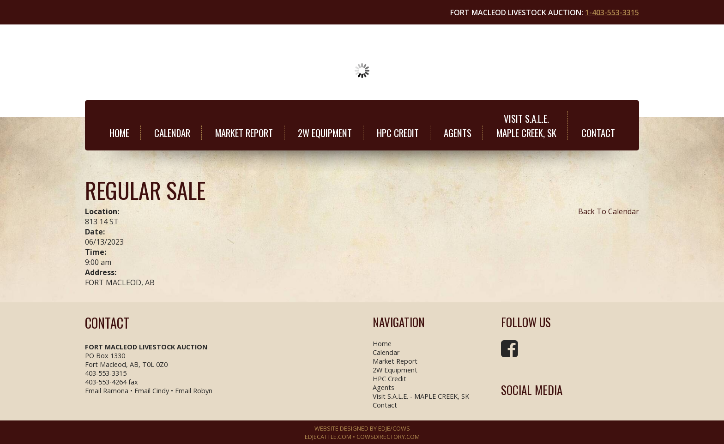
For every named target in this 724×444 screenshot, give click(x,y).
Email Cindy (151, 390)
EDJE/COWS (394, 428)
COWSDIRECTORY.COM (388, 436)
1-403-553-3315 (612, 12)
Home (119, 133)
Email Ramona (106, 390)
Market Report (244, 133)
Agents (457, 133)
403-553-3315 (106, 373)
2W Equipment (325, 133)
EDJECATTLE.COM (328, 436)
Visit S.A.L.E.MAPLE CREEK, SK (526, 125)
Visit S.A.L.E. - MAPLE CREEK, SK (421, 396)
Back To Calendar (608, 211)
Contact (598, 133)
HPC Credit (398, 133)
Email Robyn (193, 390)
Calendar (172, 133)
